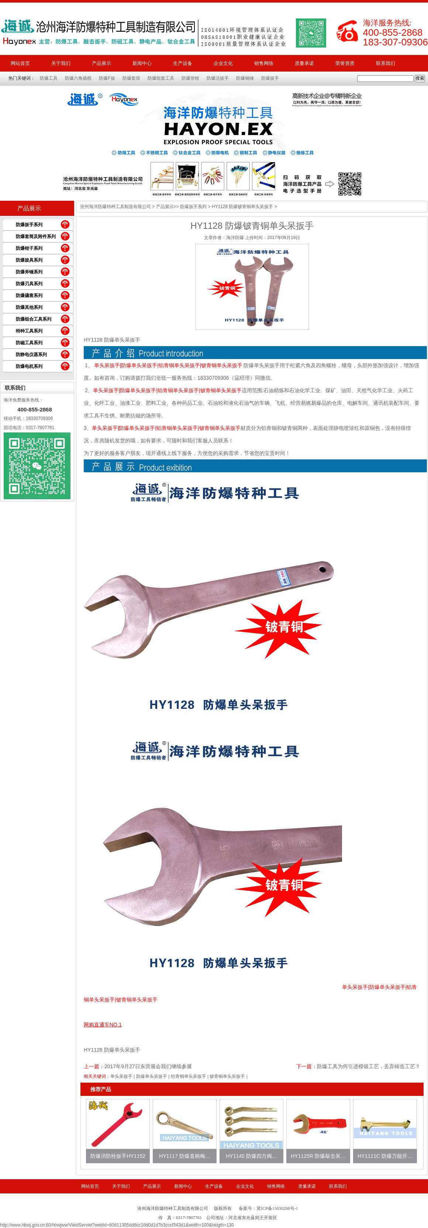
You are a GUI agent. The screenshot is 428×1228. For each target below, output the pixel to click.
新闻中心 (142, 63)
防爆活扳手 (218, 78)
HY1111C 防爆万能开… (385, 1156)
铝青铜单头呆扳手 (188, 1076)
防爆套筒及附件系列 (36, 236)
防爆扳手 (270, 78)
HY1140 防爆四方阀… (251, 1156)
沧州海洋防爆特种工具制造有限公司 (115, 206)
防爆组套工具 (161, 78)
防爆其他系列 (29, 307)
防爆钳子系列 (29, 248)
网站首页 (20, 63)
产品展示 (101, 63)
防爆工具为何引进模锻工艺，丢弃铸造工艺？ (368, 1066)
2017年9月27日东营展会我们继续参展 (148, 1066)
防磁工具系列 (29, 342)
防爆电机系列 (29, 366)
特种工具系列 (29, 331)
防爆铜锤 (245, 78)
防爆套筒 (131, 78)
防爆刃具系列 (29, 283)
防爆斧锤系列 (29, 272)
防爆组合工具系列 (33, 319)
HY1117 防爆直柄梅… (184, 1156)
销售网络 (263, 63)
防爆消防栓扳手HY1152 (117, 1156)
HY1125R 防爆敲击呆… (318, 1156)
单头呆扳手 (121, 1076)
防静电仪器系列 (31, 354)
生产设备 (182, 63)
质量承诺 (304, 63)
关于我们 (60, 63)
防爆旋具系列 (29, 260)
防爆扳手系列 (29, 224)
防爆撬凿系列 (29, 295)
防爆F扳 (107, 78)
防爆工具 (49, 78)
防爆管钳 (190, 78)
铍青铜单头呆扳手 (227, 1076)
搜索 (419, 78)
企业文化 (223, 63)
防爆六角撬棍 (78, 78)
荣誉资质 (345, 63)
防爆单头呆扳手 (151, 1076)
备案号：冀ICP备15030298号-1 (268, 1208)
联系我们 (385, 63)
